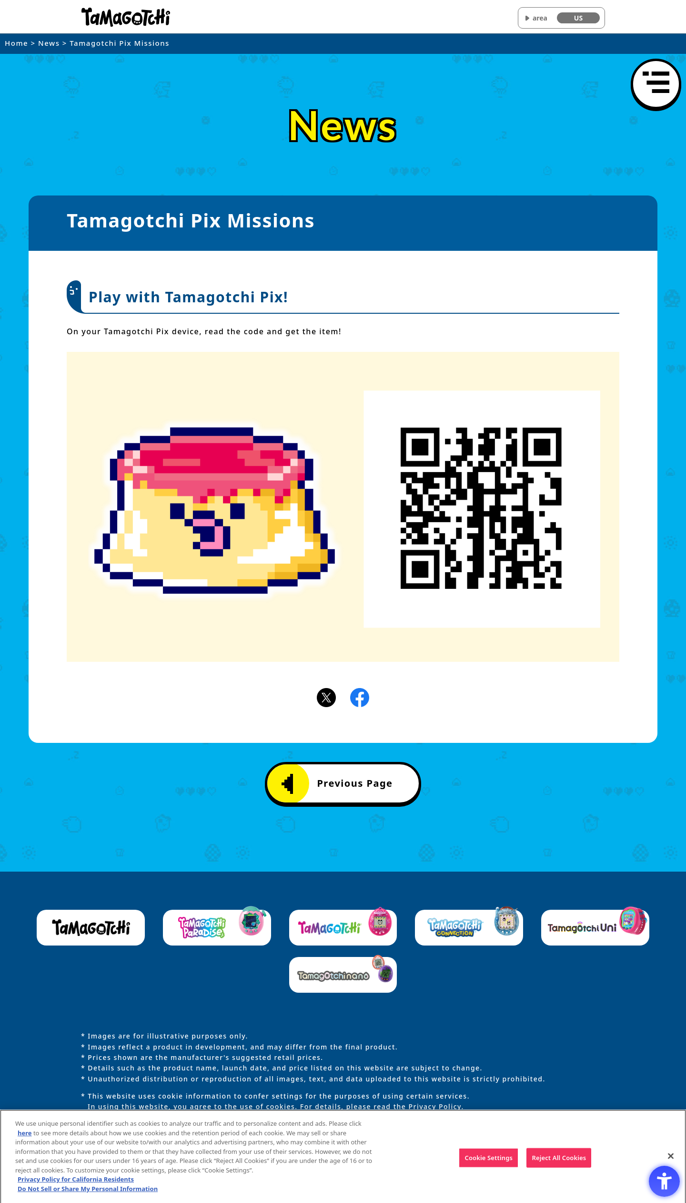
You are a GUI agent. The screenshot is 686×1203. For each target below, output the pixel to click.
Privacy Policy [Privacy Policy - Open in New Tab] (434, 1106)
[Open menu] (656, 84)
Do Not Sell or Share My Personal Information (88, 1192)
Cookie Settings (489, 1161)
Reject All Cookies (559, 1161)
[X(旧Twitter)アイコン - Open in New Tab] (326, 696)
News (49, 43)
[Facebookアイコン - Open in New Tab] (359, 696)
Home (16, 43)
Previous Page (337, 784)
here (25, 1136)
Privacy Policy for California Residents (76, 1182)
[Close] (670, 1159)
